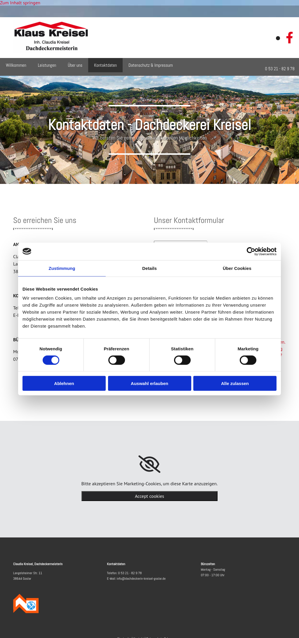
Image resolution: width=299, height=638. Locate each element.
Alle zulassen (235, 383)
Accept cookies (149, 496)
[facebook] (289, 37)
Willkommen (16, 65)
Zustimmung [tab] (62, 268)
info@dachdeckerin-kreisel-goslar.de (141, 578)
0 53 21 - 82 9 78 (130, 573)
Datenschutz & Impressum (150, 65)
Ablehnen (64, 383)
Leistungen (47, 65)
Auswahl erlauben (149, 383)
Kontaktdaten (105, 65)
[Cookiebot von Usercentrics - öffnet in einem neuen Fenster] (251, 251)
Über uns (75, 65)
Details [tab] (149, 268)
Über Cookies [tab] (237, 268)
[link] (149, 464)
